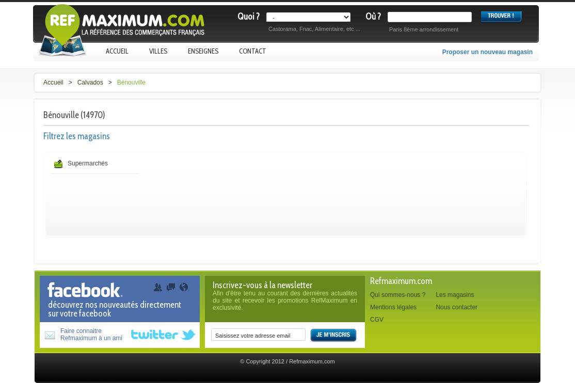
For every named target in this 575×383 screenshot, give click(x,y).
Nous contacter (456, 307)
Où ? (373, 16)
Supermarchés (88, 163)
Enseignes (203, 51)
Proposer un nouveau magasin (487, 52)
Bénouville (131, 82)
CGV (377, 319)
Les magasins (455, 294)
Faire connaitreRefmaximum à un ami (91, 334)
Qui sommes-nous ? (397, 294)
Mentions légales (393, 307)
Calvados (90, 82)
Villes (158, 51)
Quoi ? (248, 16)
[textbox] (432, 17)
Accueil (117, 51)
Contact (252, 51)
